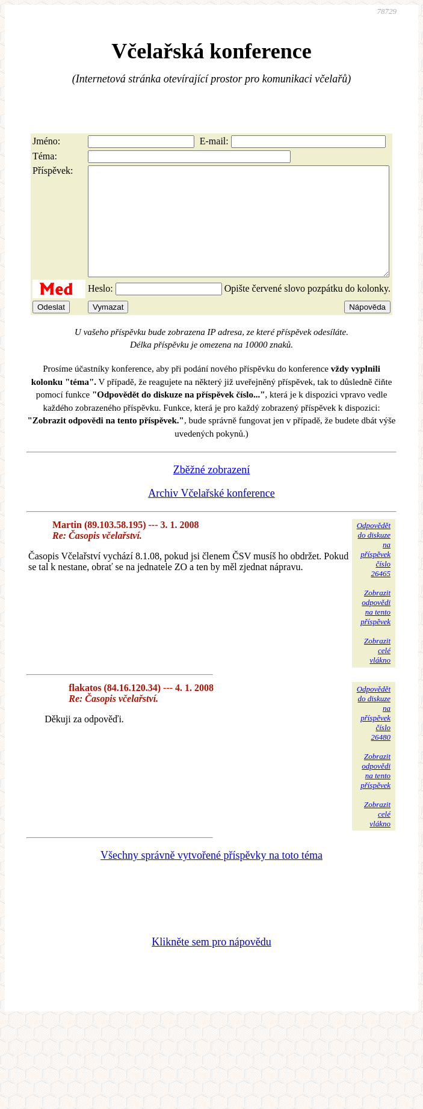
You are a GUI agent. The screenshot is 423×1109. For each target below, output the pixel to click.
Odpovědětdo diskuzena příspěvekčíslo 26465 (374, 571)
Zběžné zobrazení (211, 491)
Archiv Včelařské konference (211, 515)
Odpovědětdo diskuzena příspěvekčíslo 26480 (374, 734)
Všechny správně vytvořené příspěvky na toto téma (211, 877)
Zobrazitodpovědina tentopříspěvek (375, 629)
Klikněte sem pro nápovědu (211, 963)
